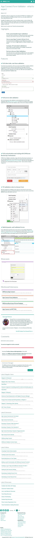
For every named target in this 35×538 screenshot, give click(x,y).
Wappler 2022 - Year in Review (8, 381)
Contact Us (3, 515)
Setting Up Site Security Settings (9, 469)
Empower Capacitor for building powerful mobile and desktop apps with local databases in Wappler (17, 387)
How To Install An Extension (6, 535)
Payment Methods (21, 514)
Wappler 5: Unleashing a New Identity (10, 403)
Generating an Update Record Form (9, 473)
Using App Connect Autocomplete (9, 451)
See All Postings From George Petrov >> (24, 331)
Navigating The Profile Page (6, 530)
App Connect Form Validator (11, 298)
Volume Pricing (21, 516)
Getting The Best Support (6, 531)
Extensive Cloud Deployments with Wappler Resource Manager (16, 396)
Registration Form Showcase (11, 281)
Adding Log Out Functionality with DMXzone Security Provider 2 (16, 462)
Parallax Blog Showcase (7, 499)
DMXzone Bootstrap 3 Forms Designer (14, 161)
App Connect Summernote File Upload (10, 416)
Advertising (3, 516)
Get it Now (30, 370)
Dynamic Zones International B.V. (18, 537)
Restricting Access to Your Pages (9, 458)
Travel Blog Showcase (6, 494)
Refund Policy (20, 525)
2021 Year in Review (6, 407)
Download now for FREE (27, 357)
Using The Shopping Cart (6, 529)
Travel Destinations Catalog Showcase (10, 504)
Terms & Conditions (22, 521)
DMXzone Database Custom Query (9, 442)
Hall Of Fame (3, 520)
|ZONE (4, 1)
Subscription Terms (22, 522)
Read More (4, 384)
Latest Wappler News (7, 374)
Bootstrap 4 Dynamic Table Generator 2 (10, 423)
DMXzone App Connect (9, 293)
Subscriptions (20, 519)
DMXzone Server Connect (13, 102)
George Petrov (7, 317)
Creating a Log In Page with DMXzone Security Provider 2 (14, 465)
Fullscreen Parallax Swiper (7, 488)
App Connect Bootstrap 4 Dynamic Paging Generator (13, 431)
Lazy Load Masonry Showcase (8, 491)
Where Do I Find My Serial (6, 533)
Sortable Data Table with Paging (9, 485)
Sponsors (2, 517)
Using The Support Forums (6, 532)
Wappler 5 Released (6, 392)
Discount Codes (21, 517)
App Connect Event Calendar (8, 434)
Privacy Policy (20, 524)
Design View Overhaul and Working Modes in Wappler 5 (14, 399)
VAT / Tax (20, 515)
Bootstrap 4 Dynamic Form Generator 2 (10, 427)
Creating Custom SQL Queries (8, 454)
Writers (2, 519)
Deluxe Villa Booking (6, 496)
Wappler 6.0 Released (6, 378)
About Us (2, 514)
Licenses (19, 526)
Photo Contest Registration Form (9, 502)
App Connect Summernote (7, 419)
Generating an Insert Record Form (9, 476)
